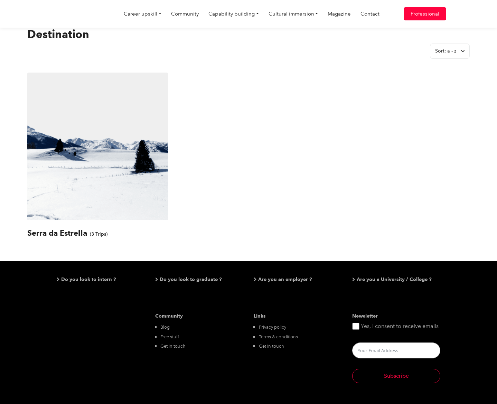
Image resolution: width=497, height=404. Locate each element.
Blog (165, 327)
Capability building (231, 14)
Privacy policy (272, 327)
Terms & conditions (278, 336)
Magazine (339, 14)
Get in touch (173, 346)
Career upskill (140, 14)
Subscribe (396, 376)
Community (185, 14)
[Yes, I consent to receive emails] (355, 326)
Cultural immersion (291, 14)
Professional (425, 14)
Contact (369, 14)
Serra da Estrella (57, 232)
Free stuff (169, 336)
